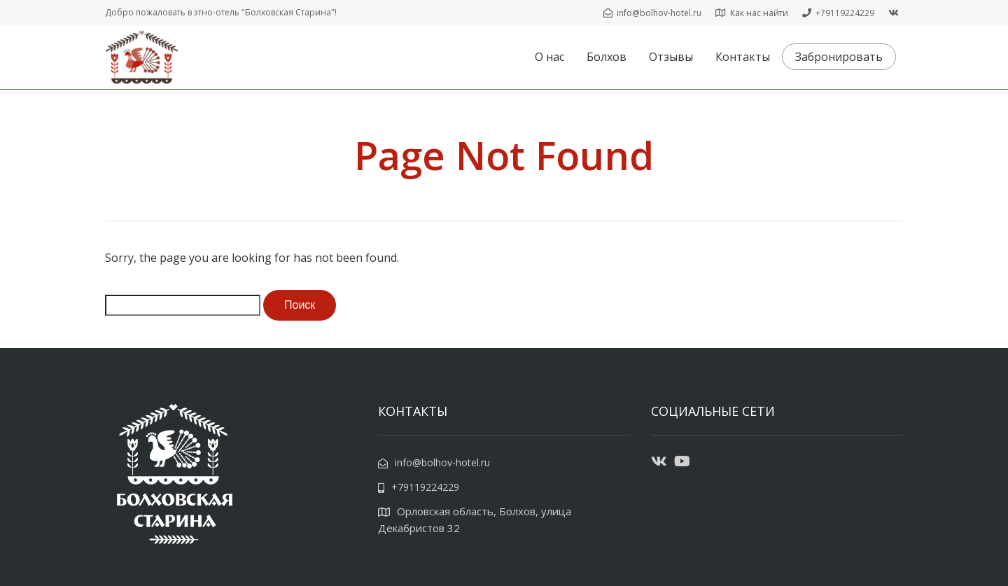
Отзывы (671, 56)
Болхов (606, 56)
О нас (549, 56)
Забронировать (839, 57)
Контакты (742, 56)
